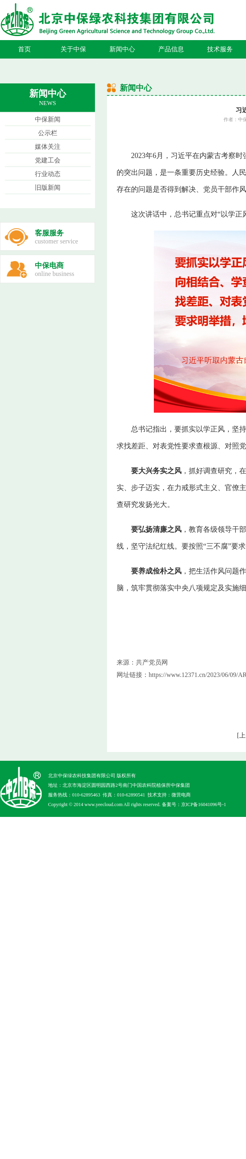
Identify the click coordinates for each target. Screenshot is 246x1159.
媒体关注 (47, 146)
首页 (24, 49)
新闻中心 (122, 49)
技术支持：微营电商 (169, 795)
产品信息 (171, 49)
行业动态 (47, 173)
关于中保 (73, 49)
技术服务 (220, 49)
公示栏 (47, 133)
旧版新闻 (47, 187)
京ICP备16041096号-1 (203, 804)
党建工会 (47, 160)
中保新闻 (47, 119)
